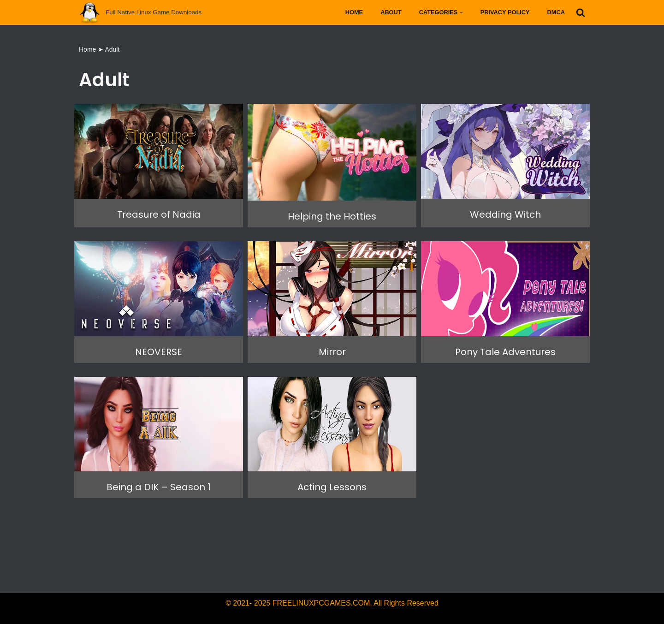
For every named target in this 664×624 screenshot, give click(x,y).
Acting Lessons (332, 487)
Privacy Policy (505, 12)
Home (354, 12)
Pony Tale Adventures (505, 351)
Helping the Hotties (332, 216)
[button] (461, 12)
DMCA (556, 12)
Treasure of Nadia (159, 214)
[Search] (580, 12)
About (391, 12)
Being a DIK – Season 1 (159, 487)
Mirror (332, 351)
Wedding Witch (505, 214)
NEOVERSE (158, 351)
